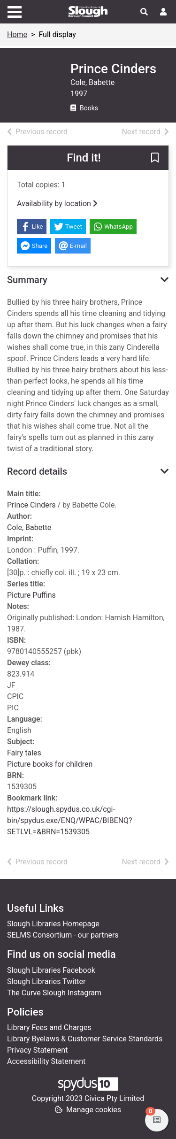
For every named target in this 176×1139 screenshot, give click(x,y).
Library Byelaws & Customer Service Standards (84, 1038)
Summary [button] (27, 279)
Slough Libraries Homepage (53, 923)
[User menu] (163, 12)
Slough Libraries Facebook (51, 970)
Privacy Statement (37, 1050)
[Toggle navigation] (15, 11)
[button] (155, 158)
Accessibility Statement (46, 1061)
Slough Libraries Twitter (46, 981)
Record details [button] (37, 471)
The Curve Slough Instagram (54, 992)
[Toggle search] (144, 12)
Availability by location (57, 203)
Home (17, 34)
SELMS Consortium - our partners (63, 935)
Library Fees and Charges (49, 1027)
